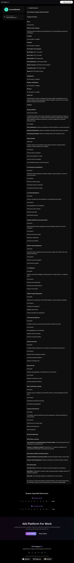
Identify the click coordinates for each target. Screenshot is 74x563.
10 (46, 501)
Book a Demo (43, 533)
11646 (53, 509)
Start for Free (31, 533)
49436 (53, 501)
